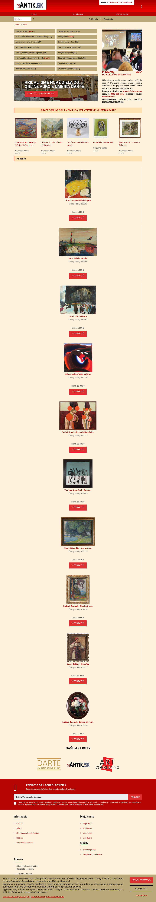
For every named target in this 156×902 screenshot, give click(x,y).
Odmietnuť (141, 888)
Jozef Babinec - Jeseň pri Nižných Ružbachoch (52, 144)
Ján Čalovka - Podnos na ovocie (103, 144)
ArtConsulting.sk (125, 2)
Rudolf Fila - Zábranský (129, 143)
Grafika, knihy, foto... (68, 42)
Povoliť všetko (141, 880)
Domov (17, 25)
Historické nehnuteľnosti (69, 69)
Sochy (66, 37)
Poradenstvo (78, 14)
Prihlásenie (93, 19)
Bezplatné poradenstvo (92, 855)
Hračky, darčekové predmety (28, 63)
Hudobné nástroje (66, 63)
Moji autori (87, 838)
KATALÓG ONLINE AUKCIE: (41, 93)
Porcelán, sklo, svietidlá (27, 47)
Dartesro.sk (114, 2)
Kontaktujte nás (89, 850)
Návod (19, 829)
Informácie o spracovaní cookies (47, 896)
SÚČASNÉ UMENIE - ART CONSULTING (34, 37)
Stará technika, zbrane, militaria (72, 58)
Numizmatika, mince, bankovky (33, 58)
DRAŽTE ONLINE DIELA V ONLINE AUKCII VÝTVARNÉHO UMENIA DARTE (78, 110)
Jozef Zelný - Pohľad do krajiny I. (25, 144)
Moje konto (87, 833)
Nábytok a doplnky (67, 53)
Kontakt (34, 14)
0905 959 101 (117, 94)
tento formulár (108, 97)
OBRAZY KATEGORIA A (69, 31)
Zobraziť (78, 218)
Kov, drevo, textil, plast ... (69, 47)
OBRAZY (25, 31)
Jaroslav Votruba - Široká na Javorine (77, 144)
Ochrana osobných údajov (27, 833)
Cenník (19, 824)
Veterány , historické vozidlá (28, 42)
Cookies (19, 838)
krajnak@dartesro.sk (132, 91)
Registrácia (107, 19)
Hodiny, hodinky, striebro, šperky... (31, 53)
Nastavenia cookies (24, 843)
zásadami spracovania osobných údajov (72, 805)
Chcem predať (122, 14)
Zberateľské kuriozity (26, 69)
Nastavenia (141, 895)
